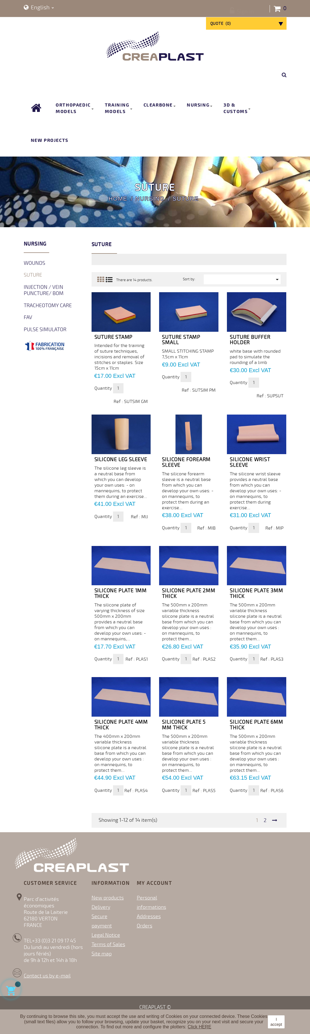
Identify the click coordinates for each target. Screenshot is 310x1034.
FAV (28, 317)
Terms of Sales (108, 944)
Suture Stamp (113, 337)
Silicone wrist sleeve (250, 462)
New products (108, 898)
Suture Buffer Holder (250, 340)
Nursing (35, 244)
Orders (144, 926)
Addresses (149, 916)
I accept (276, 1022)
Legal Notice (106, 935)
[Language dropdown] (39, 8)
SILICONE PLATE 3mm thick (256, 593)
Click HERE (199, 1026)
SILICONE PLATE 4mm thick (121, 725)
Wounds (34, 263)
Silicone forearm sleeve (186, 462)
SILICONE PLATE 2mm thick (188, 593)
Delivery (101, 907)
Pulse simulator (45, 329)
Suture (33, 275)
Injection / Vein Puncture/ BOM (44, 290)
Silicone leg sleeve (120, 459)
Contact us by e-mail (47, 976)
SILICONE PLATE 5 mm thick (184, 725)
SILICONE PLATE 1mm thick (120, 593)
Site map (102, 954)
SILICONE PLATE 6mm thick (256, 725)
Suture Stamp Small (181, 340)
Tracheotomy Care (48, 305)
